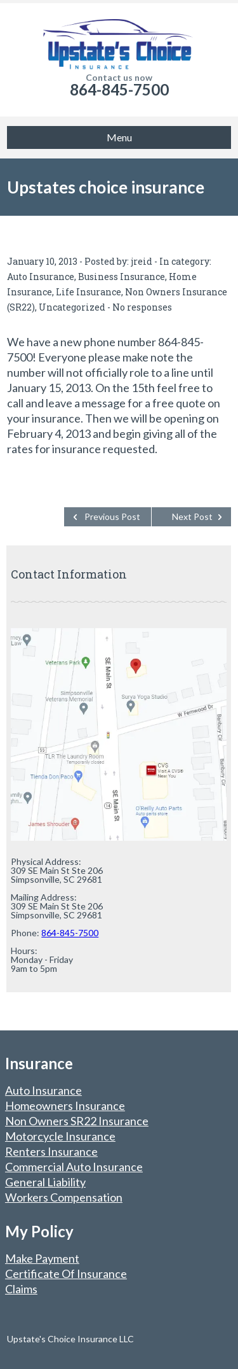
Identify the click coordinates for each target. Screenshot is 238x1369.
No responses (142, 307)
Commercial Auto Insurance (74, 1167)
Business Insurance (121, 276)
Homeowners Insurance (65, 1106)
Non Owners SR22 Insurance (77, 1121)
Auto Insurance (40, 276)
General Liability (45, 1182)
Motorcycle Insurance (60, 1136)
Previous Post (112, 516)
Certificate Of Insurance (66, 1274)
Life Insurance (88, 292)
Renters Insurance (51, 1151)
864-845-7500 (119, 89)
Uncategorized (72, 307)
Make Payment (42, 1258)
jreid (141, 261)
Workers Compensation (63, 1197)
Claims (21, 1289)
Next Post (192, 516)
